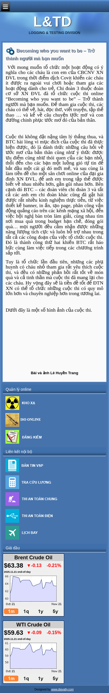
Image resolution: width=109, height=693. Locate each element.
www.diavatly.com (62, 689)
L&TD (52, 22)
